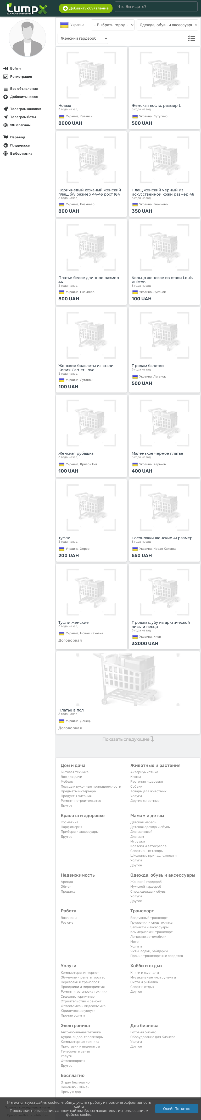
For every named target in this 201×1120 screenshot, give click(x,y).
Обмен (66, 886)
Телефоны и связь (75, 1051)
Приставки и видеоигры (80, 1046)
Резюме (67, 922)
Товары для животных (148, 791)
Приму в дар (71, 1092)
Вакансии (69, 918)
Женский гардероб (146, 882)
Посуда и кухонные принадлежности (91, 786)
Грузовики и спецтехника (151, 922)
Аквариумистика (144, 772)
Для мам (137, 837)
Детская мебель (143, 822)
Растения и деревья (146, 781)
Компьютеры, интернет (80, 973)
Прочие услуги (73, 1015)
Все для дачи (71, 777)
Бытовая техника (74, 772)
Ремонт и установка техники (84, 991)
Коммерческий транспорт (151, 932)
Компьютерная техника (80, 1042)
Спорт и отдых (142, 987)
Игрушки (137, 841)
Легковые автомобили (148, 937)
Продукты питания (76, 796)
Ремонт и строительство (81, 801)
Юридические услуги (78, 1011)
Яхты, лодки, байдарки (149, 951)
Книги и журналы (144, 973)
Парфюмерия (71, 827)
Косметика (69, 822)
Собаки (136, 786)
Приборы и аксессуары (79, 832)
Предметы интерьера (78, 791)
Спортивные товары (146, 851)
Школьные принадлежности (153, 855)
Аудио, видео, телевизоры (82, 1037)
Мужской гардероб (145, 886)
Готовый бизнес (143, 1032)
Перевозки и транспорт (80, 982)
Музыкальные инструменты (153, 977)
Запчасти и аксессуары (149, 927)
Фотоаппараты (73, 1061)
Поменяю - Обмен (75, 1087)
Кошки (135, 777)
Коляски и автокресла (148, 846)
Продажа (68, 891)
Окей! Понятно (177, 1108)
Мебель (67, 781)
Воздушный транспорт (149, 918)
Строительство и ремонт (81, 1001)
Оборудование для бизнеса (152, 1037)
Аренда (67, 882)
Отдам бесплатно (75, 1082)
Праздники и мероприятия (83, 987)
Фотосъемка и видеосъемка (83, 1006)
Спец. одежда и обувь (148, 891)
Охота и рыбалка (144, 982)
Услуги (136, 796)
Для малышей (141, 832)
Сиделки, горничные (77, 996)
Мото (134, 942)
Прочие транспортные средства (156, 956)
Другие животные (144, 801)
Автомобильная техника (81, 1032)
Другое (66, 805)
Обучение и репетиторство (83, 977)
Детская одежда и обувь (150, 827)
